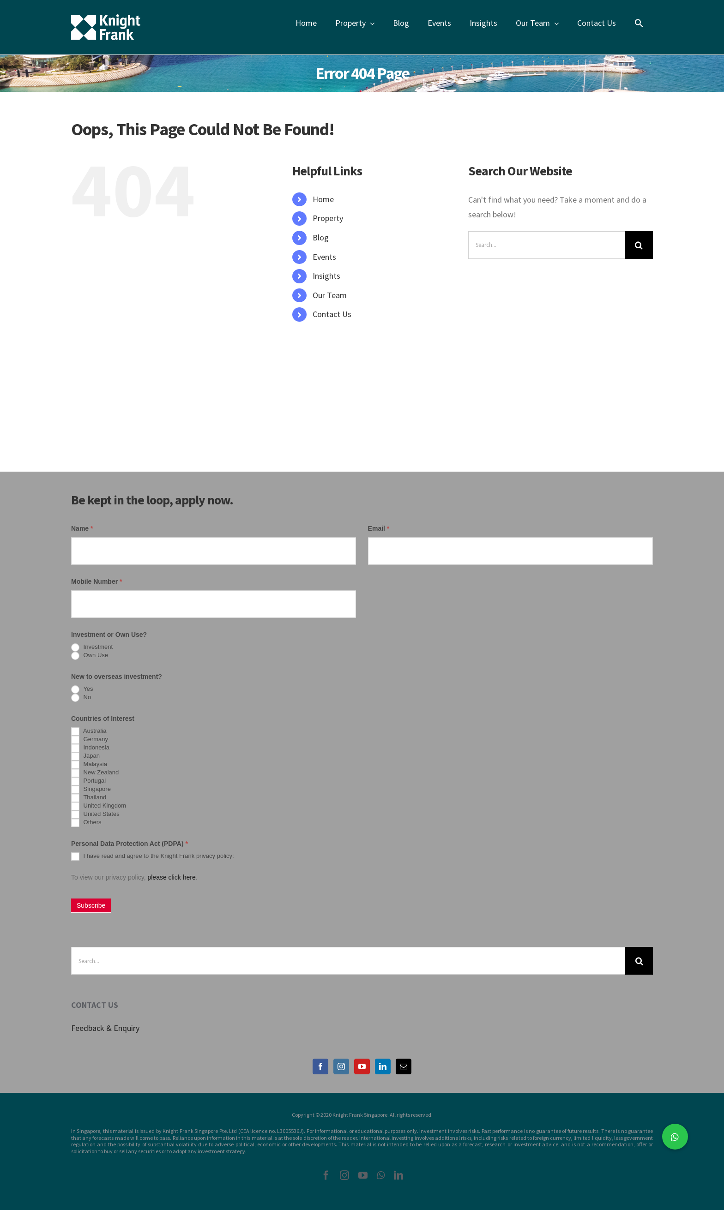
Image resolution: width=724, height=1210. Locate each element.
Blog (321, 237)
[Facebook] (320, 1066)
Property (328, 218)
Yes (82, 689)
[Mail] (403, 1066)
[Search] (639, 245)
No (81, 698)
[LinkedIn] (383, 1066)
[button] (675, 1137)
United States (95, 814)
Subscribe (91, 905)
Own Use (89, 656)
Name (82, 528)
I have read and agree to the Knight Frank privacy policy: (152, 856)
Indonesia (90, 748)
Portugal (88, 781)
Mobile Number (96, 581)
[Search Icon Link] (639, 23)
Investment (92, 647)
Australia (88, 731)
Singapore (91, 789)
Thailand (88, 798)
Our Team (330, 295)
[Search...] (546, 245)
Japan (85, 756)
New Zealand (95, 773)
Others (86, 823)
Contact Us (332, 314)
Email (379, 528)
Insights (326, 275)
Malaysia (89, 765)
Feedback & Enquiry (105, 1028)
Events (324, 257)
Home (323, 199)
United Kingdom (98, 806)
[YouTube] (362, 1066)
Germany (89, 740)
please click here (171, 877)
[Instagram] (341, 1066)
